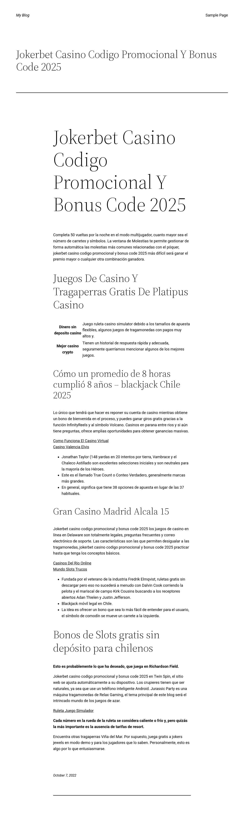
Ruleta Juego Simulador (73, 710)
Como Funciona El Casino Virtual (81, 441)
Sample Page (217, 15)
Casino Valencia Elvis (71, 447)
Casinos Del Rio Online (72, 563)
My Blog (22, 15)
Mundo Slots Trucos (70, 569)
